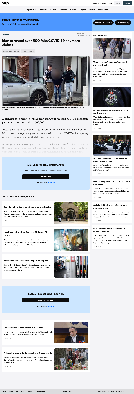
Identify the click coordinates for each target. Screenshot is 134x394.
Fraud (24, 51)
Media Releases (40, 391)
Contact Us (30, 391)
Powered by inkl (67, 391)
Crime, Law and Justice (11, 51)
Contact (103, 3)
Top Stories (31, 9)
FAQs (16, 391)
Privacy (10, 391)
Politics (43, 9)
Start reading (46, 177)
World (92, 9)
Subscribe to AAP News (103, 23)
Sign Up (127, 3)
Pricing (96, 3)
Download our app (123, 23)
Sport (83, 9)
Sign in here (51, 182)
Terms (4, 391)
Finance (73, 9)
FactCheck (103, 9)
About (110, 3)
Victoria (31, 51)
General (63, 9)
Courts (53, 9)
